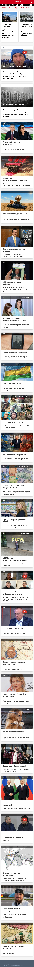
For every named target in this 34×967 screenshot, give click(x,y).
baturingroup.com (16, 965)
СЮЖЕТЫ (28, 8)
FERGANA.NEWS (17, 2)
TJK (9, 5)
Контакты (4, 962)
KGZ (6, 5)
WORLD (21, 5)
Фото (22, 8)
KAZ (2, 5)
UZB (17, 5)
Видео (16, 8)
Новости (4, 8)
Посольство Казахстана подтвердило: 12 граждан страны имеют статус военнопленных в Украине (9, 31)
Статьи (10, 8)
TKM (13, 5)
